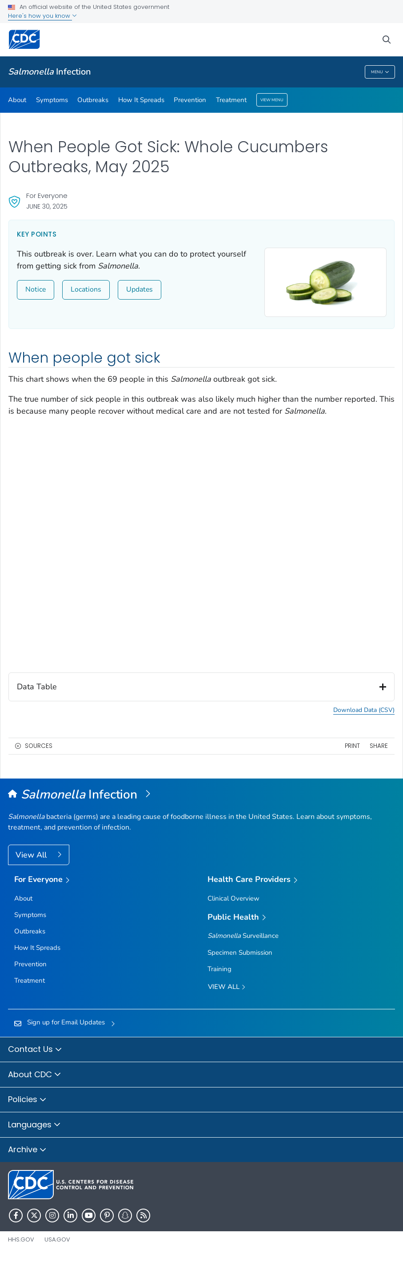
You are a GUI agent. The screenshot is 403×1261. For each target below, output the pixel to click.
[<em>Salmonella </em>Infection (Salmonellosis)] (201, 795)
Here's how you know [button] (42, 16)
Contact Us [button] (35, 1050)
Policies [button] (27, 1100)
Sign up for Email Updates (66, 1022)
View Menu (271, 100)
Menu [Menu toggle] (380, 72)
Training (219, 969)
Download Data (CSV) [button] (364, 711)
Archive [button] (27, 1150)
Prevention (190, 99)
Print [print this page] (352, 746)
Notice (35, 289)
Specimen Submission (239, 952)
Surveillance (243, 935)
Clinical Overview (233, 898)
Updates (139, 289)
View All (32, 855)
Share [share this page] (379, 746)
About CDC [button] (34, 1075)
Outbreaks (92, 99)
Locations (86, 289)
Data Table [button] (201, 687)
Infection (49, 72)
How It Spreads (141, 99)
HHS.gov (21, 1239)
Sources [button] (38, 746)
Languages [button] (34, 1125)
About (17, 99)
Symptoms (52, 99)
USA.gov (57, 1239)
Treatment (231, 99)
